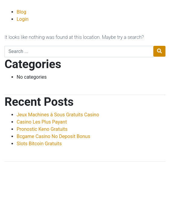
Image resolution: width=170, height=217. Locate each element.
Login (22, 19)
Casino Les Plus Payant (42, 122)
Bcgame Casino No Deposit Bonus (53, 136)
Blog (21, 12)
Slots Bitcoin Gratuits (39, 143)
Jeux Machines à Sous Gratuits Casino (58, 115)
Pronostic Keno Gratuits (42, 129)
